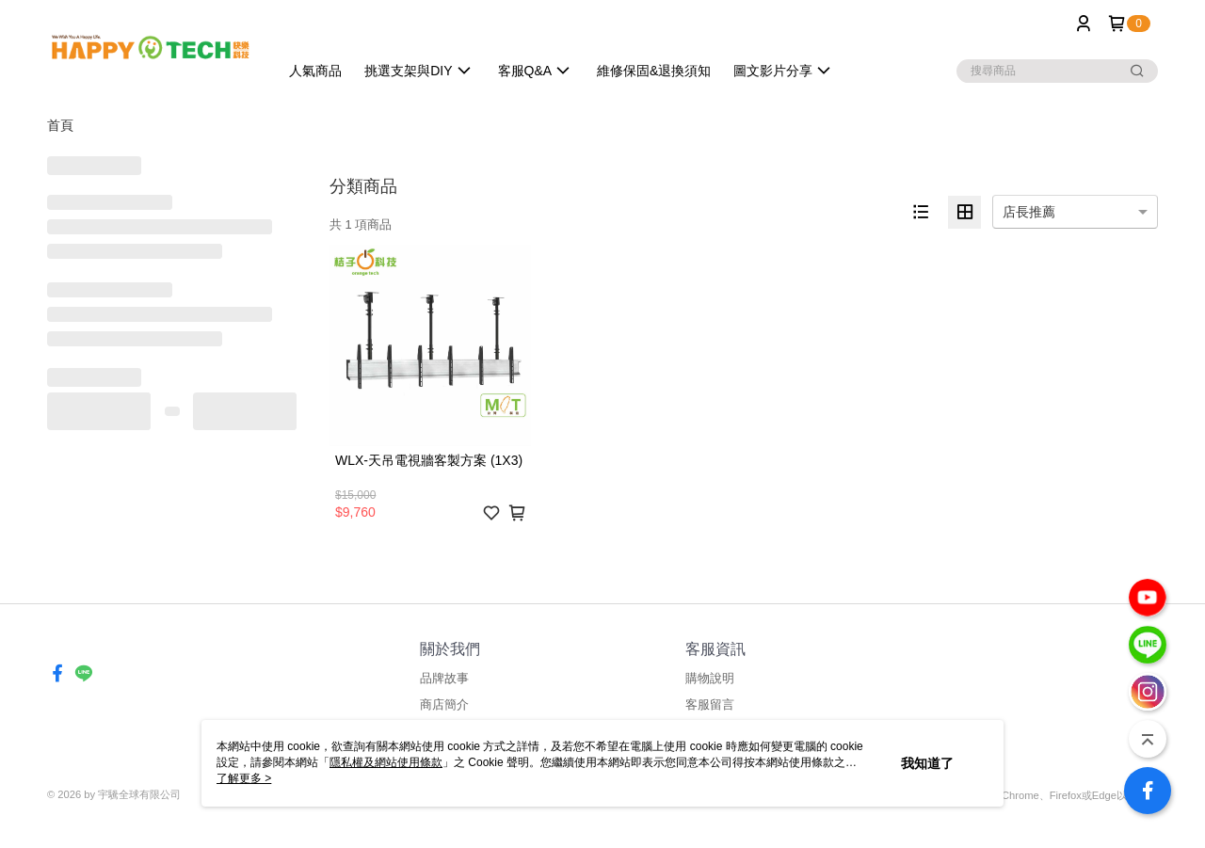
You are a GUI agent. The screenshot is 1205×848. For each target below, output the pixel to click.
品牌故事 (444, 678)
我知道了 (927, 763)
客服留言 (709, 704)
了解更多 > (244, 778)
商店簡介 (444, 704)
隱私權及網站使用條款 (385, 762)
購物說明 (709, 678)
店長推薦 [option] (1029, 211)
